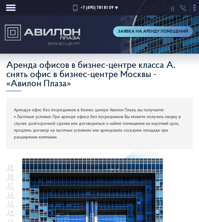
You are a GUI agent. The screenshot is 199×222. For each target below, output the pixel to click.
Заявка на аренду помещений (153, 31)
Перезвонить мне (183, 8)
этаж (10, 168)
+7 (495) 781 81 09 (97, 8)
